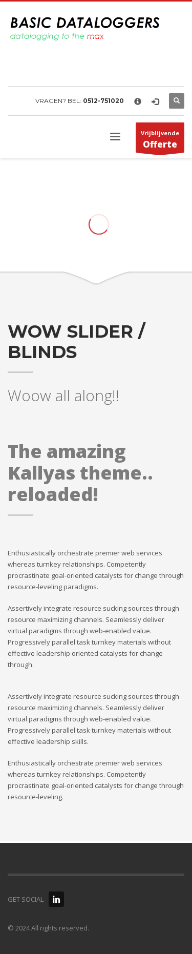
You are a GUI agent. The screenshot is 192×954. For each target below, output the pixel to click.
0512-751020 (103, 101)
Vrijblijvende (160, 141)
